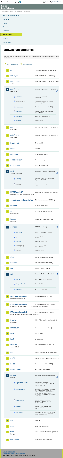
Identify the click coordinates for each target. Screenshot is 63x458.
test (11, 420)
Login (46, 1)
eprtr (12, 171)
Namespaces (7, 42)
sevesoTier (20, 400)
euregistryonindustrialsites (21, 200)
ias (11, 268)
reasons (19, 116)
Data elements (7, 27)
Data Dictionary (18, 11)
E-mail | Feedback (9, 452)
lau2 (12, 339)
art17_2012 (15, 127)
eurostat (13, 206)
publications (15, 369)
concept (19, 232)
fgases (13, 219)
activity (18, 179)
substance (19, 412)
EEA (11, 2)
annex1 (18, 279)
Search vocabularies (12, 64)
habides (13, 263)
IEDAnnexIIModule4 (18, 312)
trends (18, 120)
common (14, 154)
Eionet (11, 11)
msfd (12, 358)
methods (19, 111)
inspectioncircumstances (24, 284)
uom (12, 426)
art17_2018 (15, 135)
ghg (12, 257)
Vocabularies (7, 34)
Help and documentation (11, 15)
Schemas (6, 30)
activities (19, 97)
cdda (12, 149)
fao (11, 211)
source (18, 241)
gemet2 (13, 227)
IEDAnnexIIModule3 (18, 304)
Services (5, 38)
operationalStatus (22, 383)
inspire (13, 320)
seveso (13, 375)
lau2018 (13, 345)
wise (12, 432)
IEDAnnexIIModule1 (18, 296)
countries (19, 107)
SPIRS (18, 407)
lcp (11, 353)
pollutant (19, 289)
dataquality (15, 165)
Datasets (6, 19)
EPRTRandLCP (16, 192)
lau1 (12, 333)
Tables (5, 23)
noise (12, 364)
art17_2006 (15, 89)
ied (11, 274)
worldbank (14, 440)
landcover (14, 328)
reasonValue (20, 389)
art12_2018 (15, 81)
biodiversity (15, 143)
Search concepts (27, 64)
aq (11, 70)
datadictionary (16, 160)
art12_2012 (15, 76)
